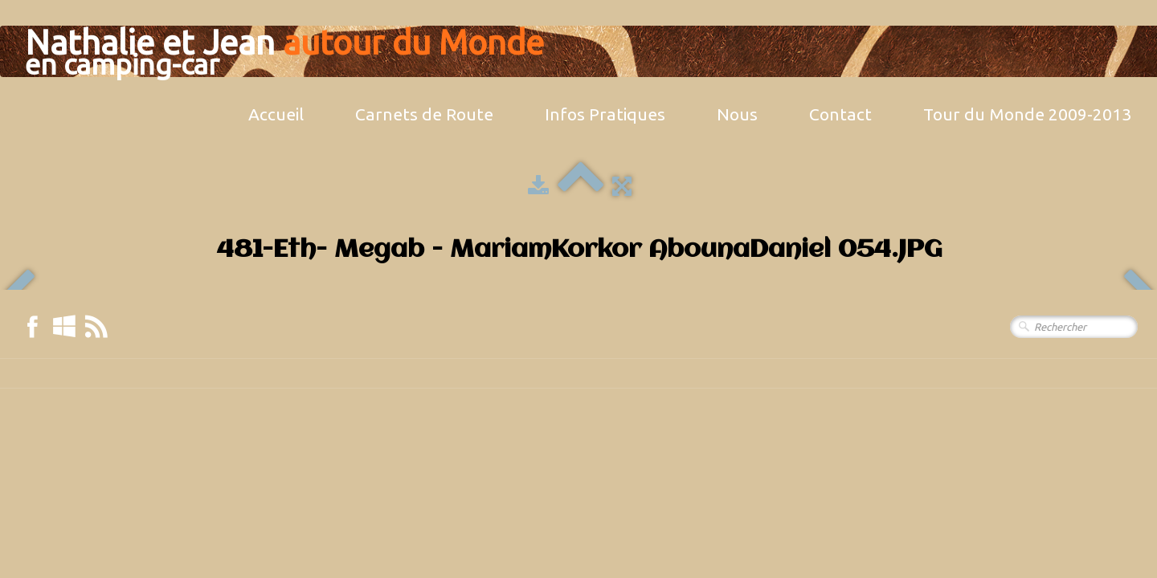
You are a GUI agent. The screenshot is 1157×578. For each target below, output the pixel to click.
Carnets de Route (424, 114)
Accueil (276, 114)
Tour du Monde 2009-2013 (1027, 114)
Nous (737, 114)
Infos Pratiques (605, 114)
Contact (840, 114)
